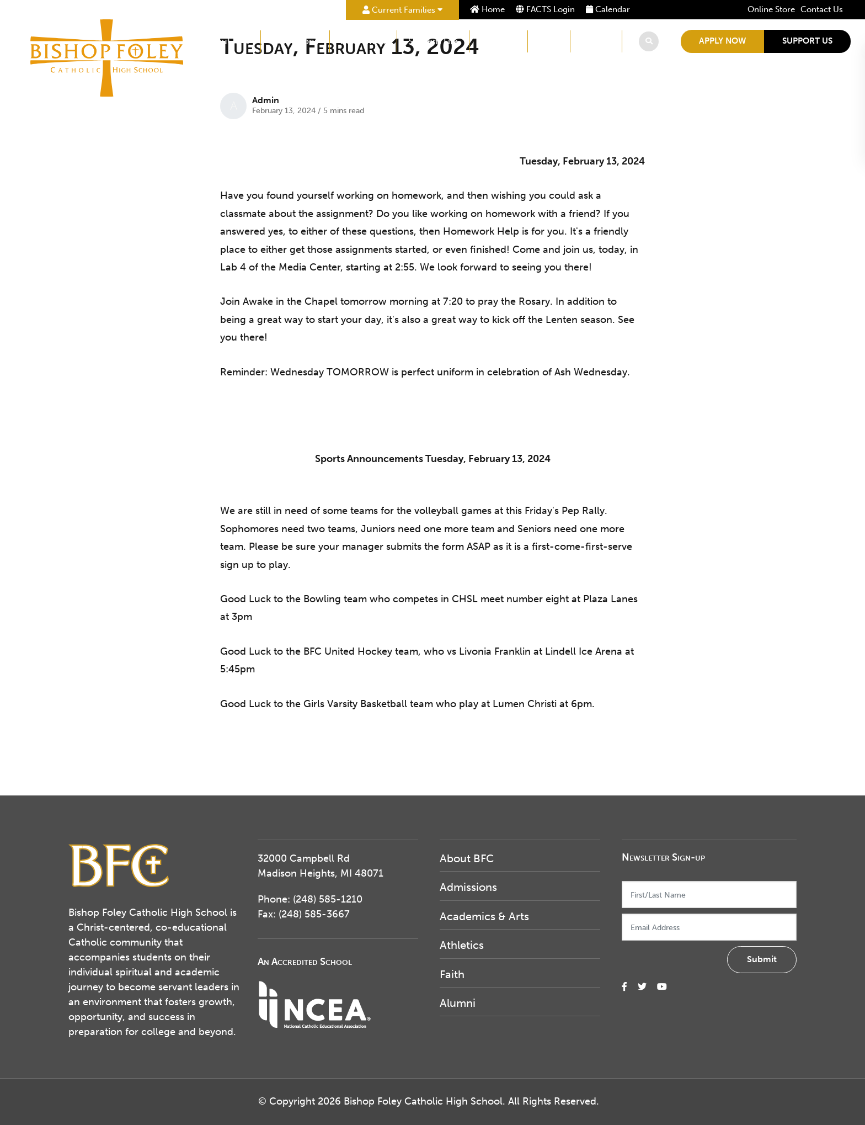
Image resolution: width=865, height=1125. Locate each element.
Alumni (596, 41)
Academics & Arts (484, 916)
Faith (549, 41)
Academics (363, 41)
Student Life (433, 41)
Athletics (498, 41)
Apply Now (722, 41)
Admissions (295, 41)
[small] (624, 986)
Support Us (807, 41)
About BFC (227, 41)
